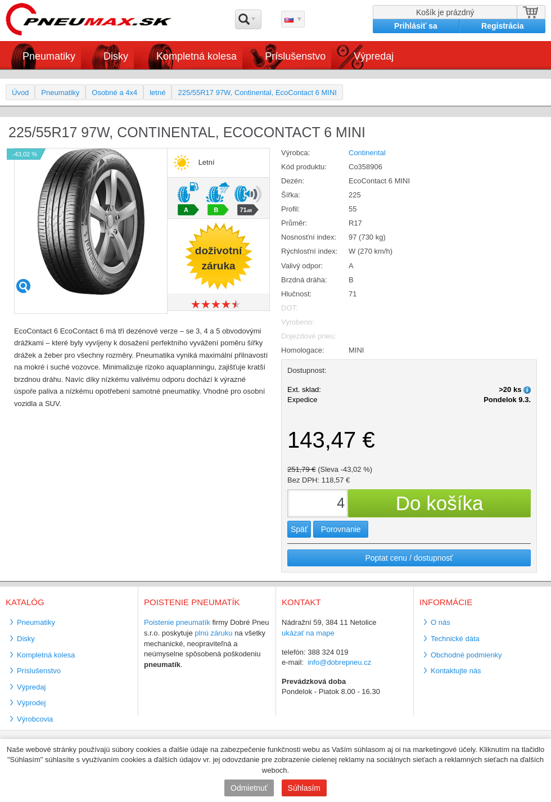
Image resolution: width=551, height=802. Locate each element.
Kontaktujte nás (456, 670)
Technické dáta (455, 638)
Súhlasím (304, 787)
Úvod (20, 92)
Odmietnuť (249, 787)
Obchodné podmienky (466, 655)
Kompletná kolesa (196, 56)
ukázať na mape (308, 633)
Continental (367, 152)
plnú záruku (213, 633)
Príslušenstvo (295, 56)
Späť (299, 529)
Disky (115, 56)
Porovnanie (341, 529)
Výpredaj (374, 56)
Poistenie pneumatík (177, 622)
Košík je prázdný (445, 12)
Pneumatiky (48, 56)
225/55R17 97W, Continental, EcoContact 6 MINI (257, 92)
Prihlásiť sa (415, 25)
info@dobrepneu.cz (339, 662)
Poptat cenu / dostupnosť (409, 557)
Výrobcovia (35, 719)
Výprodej (31, 703)
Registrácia (502, 25)
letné (157, 92)
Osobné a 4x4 (114, 92)
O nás (440, 622)
